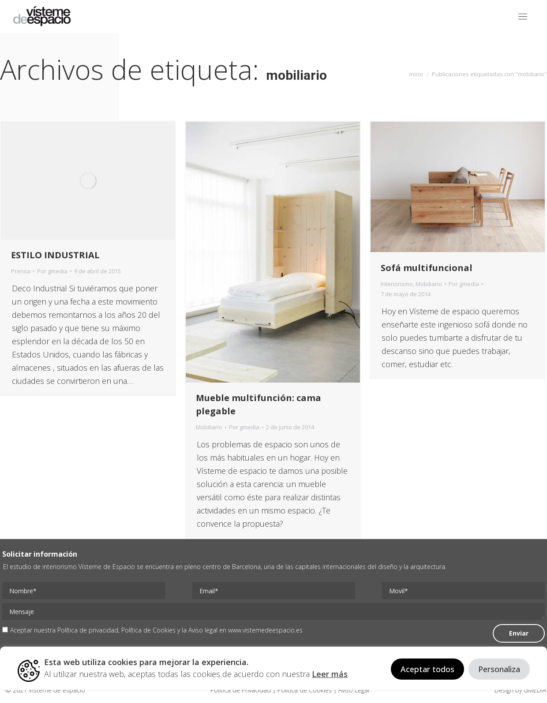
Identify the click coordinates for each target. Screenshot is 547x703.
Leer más (330, 674)
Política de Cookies (148, 630)
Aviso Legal (353, 690)
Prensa (20, 271)
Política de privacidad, (89, 630)
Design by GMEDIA (520, 690)
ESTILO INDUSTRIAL (55, 255)
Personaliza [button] (499, 669)
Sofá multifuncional (426, 268)
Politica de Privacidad (241, 690)
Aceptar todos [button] (427, 669)
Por (52, 271)
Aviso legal (202, 630)
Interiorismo (397, 284)
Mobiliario (209, 427)
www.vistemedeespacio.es (265, 630)
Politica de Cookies (304, 690)
